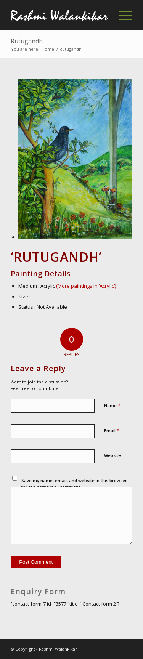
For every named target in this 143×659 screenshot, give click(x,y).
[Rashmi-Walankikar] (59, 15)
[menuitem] (121, 15)
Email (111, 430)
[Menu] (121, 15)
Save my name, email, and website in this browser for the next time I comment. (74, 484)
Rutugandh (27, 41)
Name (112, 405)
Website (112, 455)
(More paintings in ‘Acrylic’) (86, 285)
